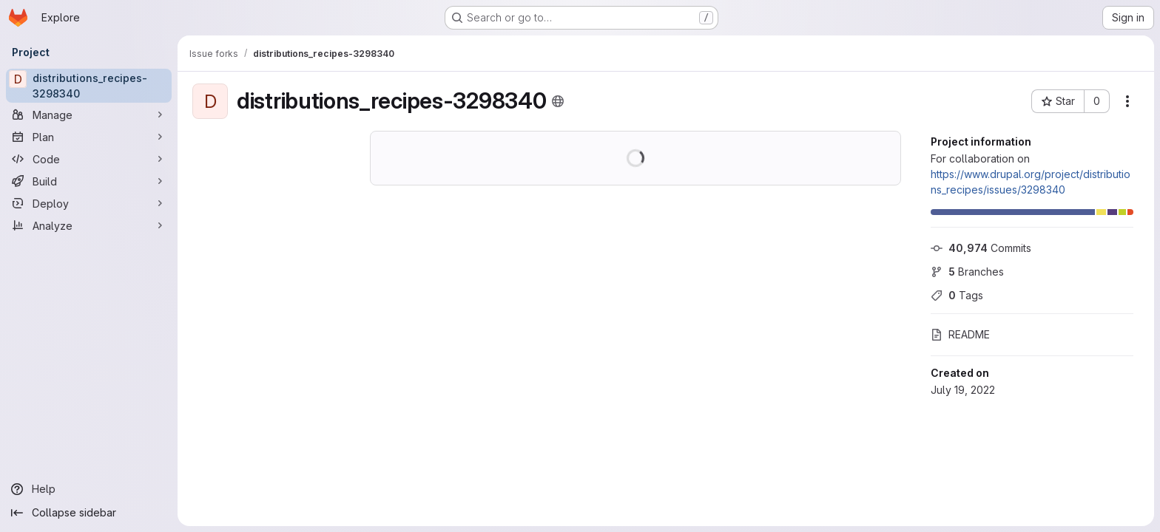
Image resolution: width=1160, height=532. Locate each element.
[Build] (89, 181)
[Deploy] (89, 203)
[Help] (89, 489)
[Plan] (89, 136)
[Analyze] (89, 225)
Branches (967, 271)
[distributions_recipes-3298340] (89, 86)
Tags (957, 295)
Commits (981, 248)
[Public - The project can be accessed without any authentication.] (558, 101)
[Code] (89, 159)
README (960, 334)
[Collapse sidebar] (89, 512)
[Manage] (89, 114)
